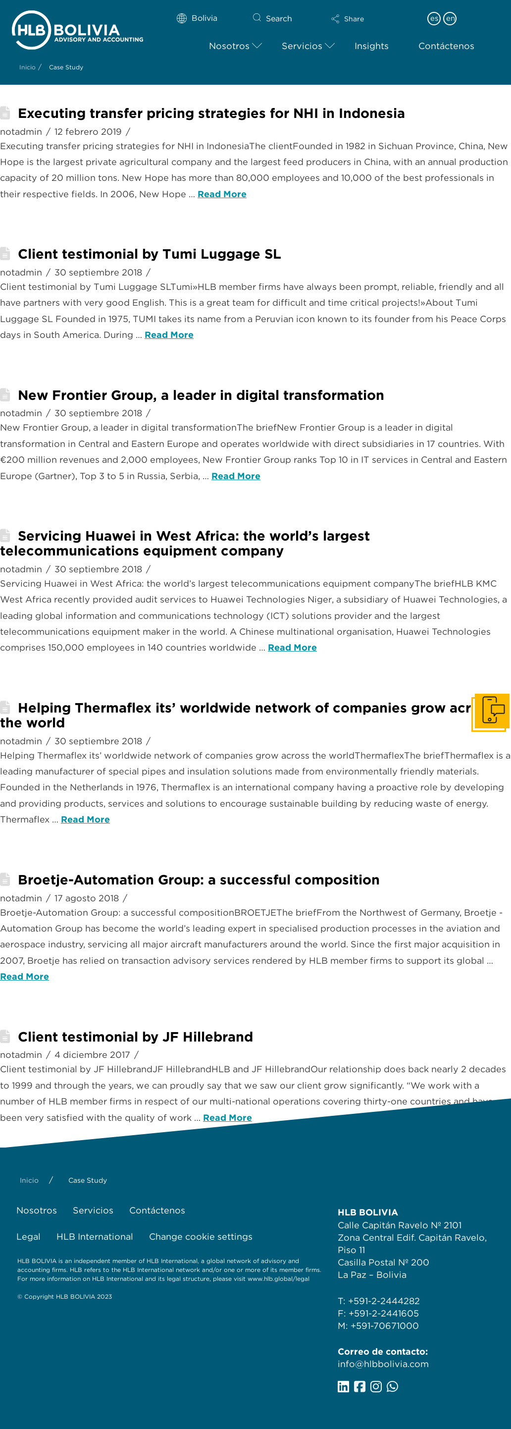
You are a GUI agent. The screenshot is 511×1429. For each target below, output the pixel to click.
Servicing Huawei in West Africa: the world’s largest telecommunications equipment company (185, 543)
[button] (365, 19)
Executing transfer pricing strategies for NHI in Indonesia (211, 113)
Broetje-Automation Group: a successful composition (199, 880)
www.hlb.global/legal (278, 1278)
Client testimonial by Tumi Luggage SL (149, 254)
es (434, 18)
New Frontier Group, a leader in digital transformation (201, 395)
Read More (222, 194)
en (450, 18)
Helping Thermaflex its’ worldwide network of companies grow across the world (247, 715)
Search (279, 18)
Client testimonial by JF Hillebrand (135, 1037)
